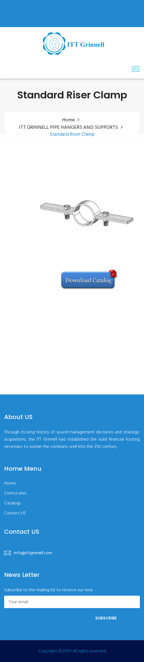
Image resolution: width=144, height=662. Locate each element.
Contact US (15, 513)
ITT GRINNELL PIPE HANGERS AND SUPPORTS (68, 127)
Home (68, 120)
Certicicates (15, 493)
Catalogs (12, 503)
